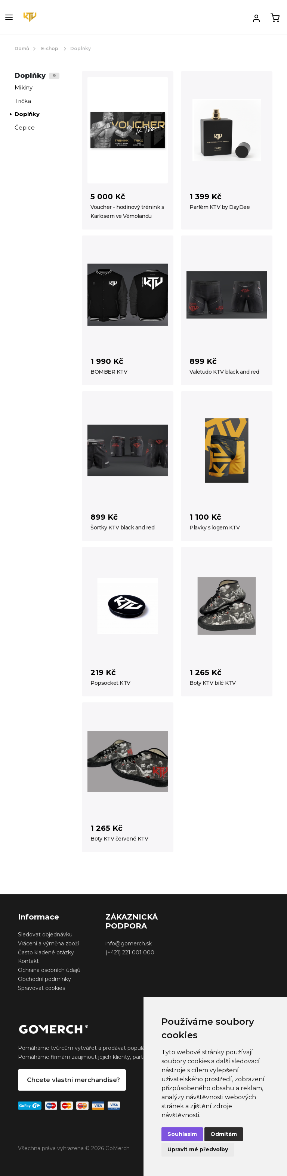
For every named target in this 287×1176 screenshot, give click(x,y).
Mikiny (24, 87)
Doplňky (27, 114)
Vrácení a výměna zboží (48, 943)
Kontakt (28, 961)
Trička (23, 100)
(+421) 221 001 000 (129, 952)
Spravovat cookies (41, 988)
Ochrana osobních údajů (49, 970)
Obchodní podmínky (44, 979)
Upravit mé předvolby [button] (197, 1149)
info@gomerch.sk (128, 943)
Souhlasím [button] (182, 1134)
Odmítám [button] (223, 1134)
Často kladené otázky (46, 952)
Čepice (25, 127)
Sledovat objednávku (45, 934)
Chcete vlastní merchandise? (73, 1080)
